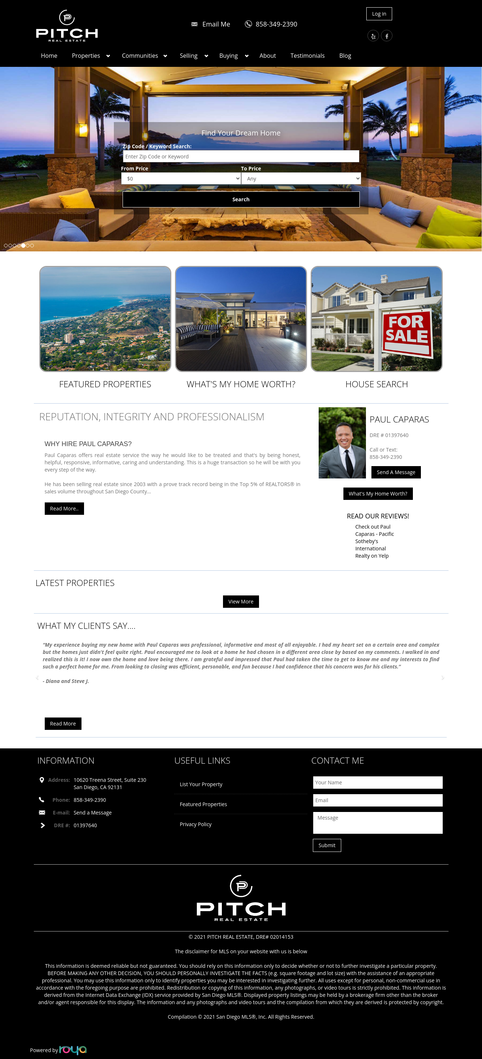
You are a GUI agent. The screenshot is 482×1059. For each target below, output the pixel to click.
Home (49, 56)
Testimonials (308, 56)
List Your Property (201, 784)
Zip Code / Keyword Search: (157, 146)
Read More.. (64, 508)
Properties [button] (86, 56)
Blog (345, 56)
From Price (134, 168)
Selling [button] (189, 56)
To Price (251, 168)
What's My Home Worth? (241, 384)
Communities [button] (140, 56)
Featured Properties (105, 384)
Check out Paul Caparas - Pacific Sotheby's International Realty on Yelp (374, 541)
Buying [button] (228, 56)
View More (241, 601)
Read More (63, 723)
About (268, 56)
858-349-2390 (277, 24)
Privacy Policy (195, 824)
